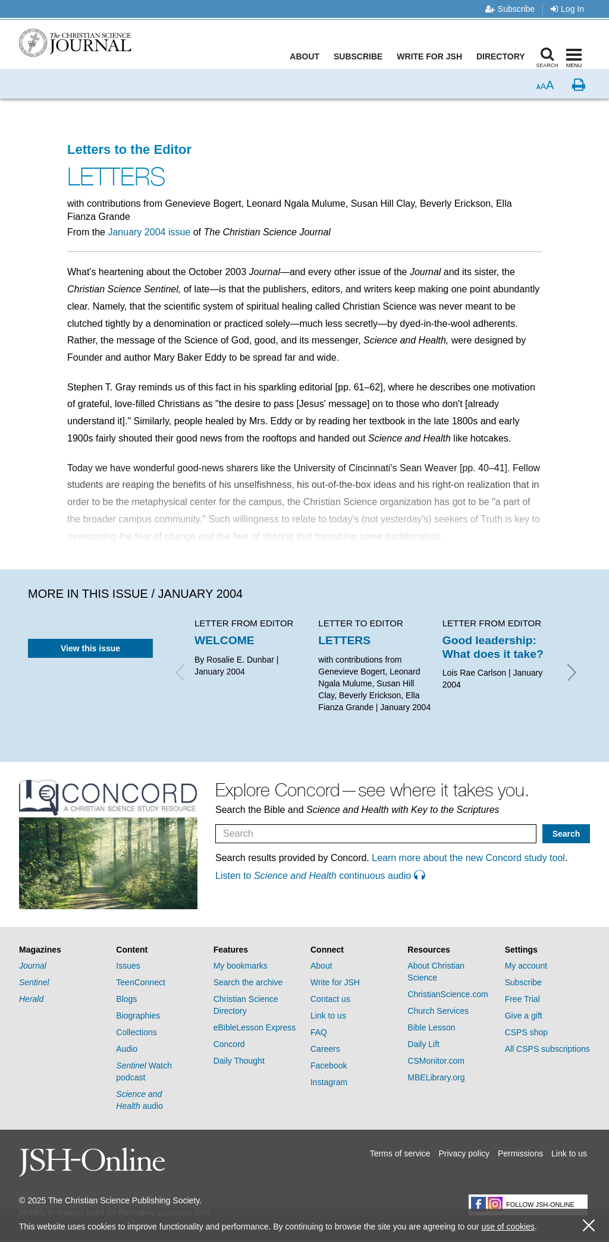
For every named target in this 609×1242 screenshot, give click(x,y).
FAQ (318, 1032)
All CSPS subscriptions (547, 1049)
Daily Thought (239, 1061)
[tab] (61, 950)
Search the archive (248, 982)
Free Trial (522, 999)
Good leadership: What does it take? (493, 647)
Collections (136, 1032)
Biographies (138, 1015)
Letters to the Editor (129, 149)
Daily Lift (423, 1044)
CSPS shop (526, 1032)
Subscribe (510, 9)
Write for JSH (432, 56)
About (307, 56)
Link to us (328, 1015)
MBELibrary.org (435, 1077)
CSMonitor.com (435, 1061)
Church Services (438, 1011)
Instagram (328, 1082)
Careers (325, 1049)
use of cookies (508, 1226)
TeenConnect (140, 982)
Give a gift (523, 1015)
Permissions (520, 1153)
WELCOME (224, 640)
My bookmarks (241, 965)
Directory (503, 56)
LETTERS (344, 640)
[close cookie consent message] (589, 1225)
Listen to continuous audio (320, 876)
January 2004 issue (149, 232)
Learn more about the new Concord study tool (468, 858)
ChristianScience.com (447, 994)
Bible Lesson (431, 1027)
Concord (229, 1044)
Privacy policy (463, 1153)
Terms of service (400, 1153)
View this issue (90, 648)
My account (526, 965)
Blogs (126, 999)
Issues (128, 965)
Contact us (330, 999)
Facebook (328, 1065)
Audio (126, 1049)
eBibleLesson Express (255, 1027)
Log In (567, 9)
